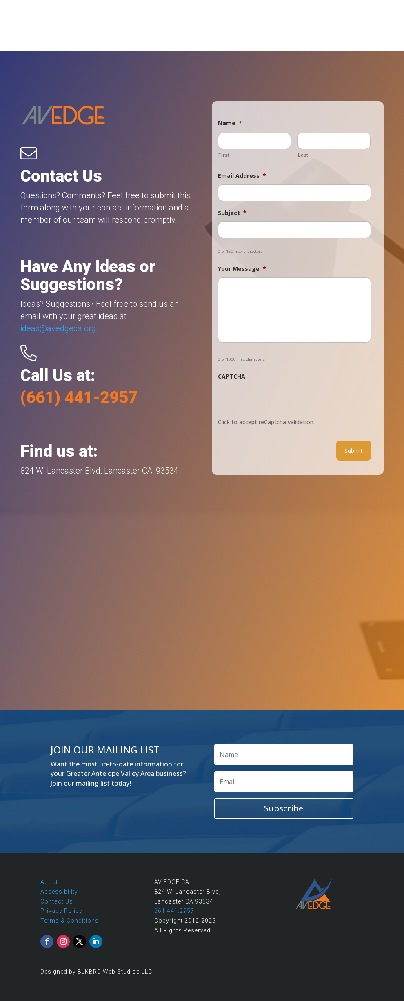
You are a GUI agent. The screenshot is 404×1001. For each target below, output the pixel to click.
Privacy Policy (61, 911)
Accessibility (59, 891)
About (49, 882)
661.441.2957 (174, 911)
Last (303, 155)
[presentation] (280, 401)
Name (230, 123)
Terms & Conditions (69, 920)
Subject (232, 213)
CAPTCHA (231, 376)
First (223, 155)
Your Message (242, 268)
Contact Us (56, 901)
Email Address (242, 175)
